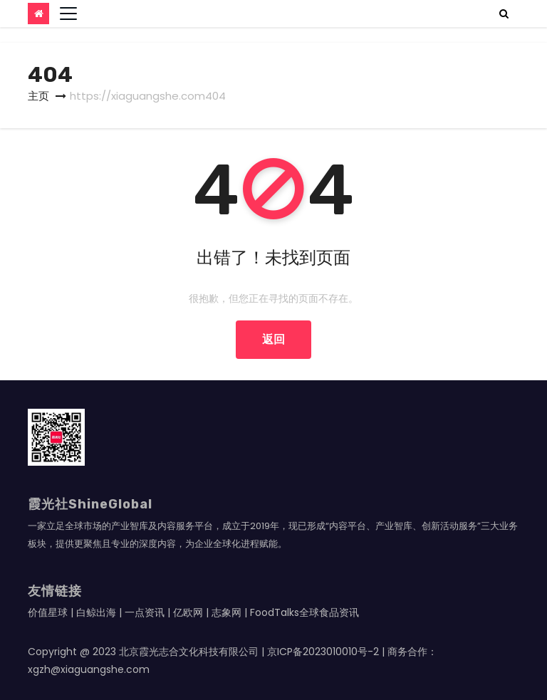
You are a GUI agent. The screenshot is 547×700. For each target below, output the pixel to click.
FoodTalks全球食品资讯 (304, 612)
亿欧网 (188, 612)
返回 (273, 339)
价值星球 (48, 612)
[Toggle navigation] (68, 13)
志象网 (226, 612)
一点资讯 (145, 612)
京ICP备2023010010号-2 (323, 651)
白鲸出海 (96, 612)
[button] (504, 13)
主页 (38, 95)
